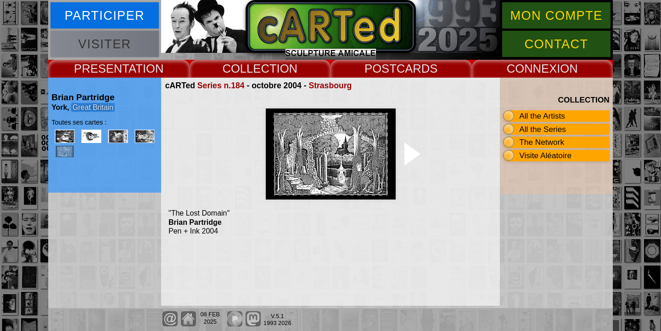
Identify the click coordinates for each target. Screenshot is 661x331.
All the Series (542, 129)
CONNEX (532, 68)
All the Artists (542, 115)
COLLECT (249, 68)
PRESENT (101, 68)
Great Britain (93, 107)
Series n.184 (221, 85)
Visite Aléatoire (545, 155)
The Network (541, 142)
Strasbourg (330, 85)
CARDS (417, 68)
